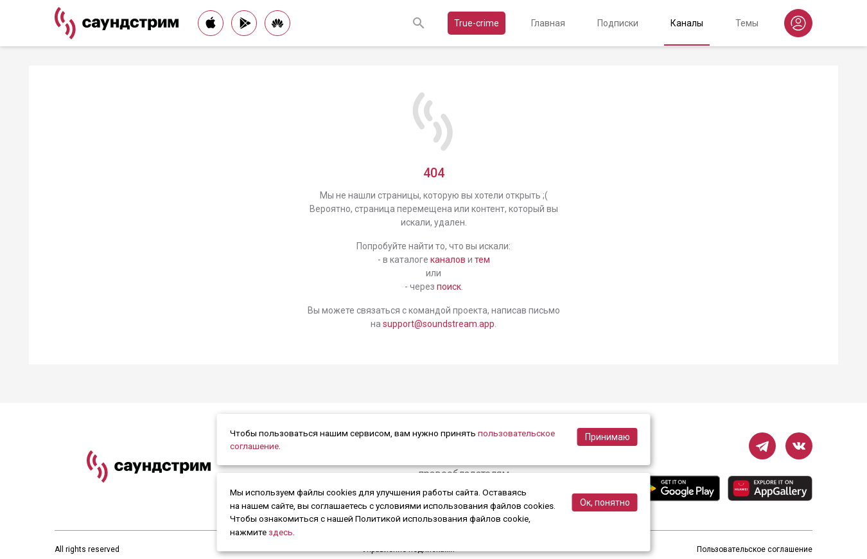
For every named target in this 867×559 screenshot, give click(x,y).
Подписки (617, 23)
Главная (548, 23)
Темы (746, 23)
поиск (449, 286)
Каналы (686, 23)
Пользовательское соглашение (754, 549)
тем (482, 259)
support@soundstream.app (439, 324)
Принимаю (607, 437)
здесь (280, 532)
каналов (448, 259)
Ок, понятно (605, 502)
